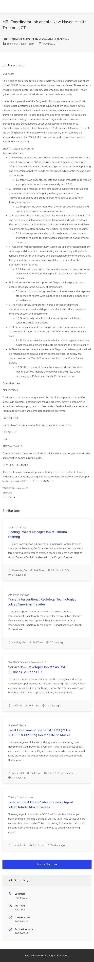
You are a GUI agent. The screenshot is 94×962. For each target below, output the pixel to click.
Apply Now (47, 864)
